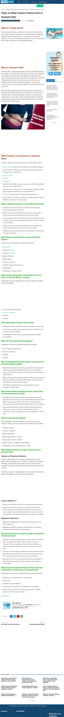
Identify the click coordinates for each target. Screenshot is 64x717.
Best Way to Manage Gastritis (37, 624)
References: (5, 596)
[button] (62, 1)
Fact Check (40, 5)
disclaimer (33, 606)
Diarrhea (12, 250)
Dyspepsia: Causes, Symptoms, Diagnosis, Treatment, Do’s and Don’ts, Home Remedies (30, 696)
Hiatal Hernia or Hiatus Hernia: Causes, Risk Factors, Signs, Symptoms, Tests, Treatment (9, 680)
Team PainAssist (30, 20)
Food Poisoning (7, 175)
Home (2, 9)
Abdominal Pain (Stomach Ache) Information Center (17, 9)
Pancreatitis (6, 194)
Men (51, 73)
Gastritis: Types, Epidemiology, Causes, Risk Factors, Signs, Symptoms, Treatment (9, 688)
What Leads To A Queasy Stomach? (10, 624)
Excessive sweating (9, 312)
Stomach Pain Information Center (37, 9)
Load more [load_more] (54, 122)
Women (57, 73)
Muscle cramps (7, 167)
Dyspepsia (6, 181)
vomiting (12, 253)
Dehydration (6, 247)
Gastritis (5, 178)
